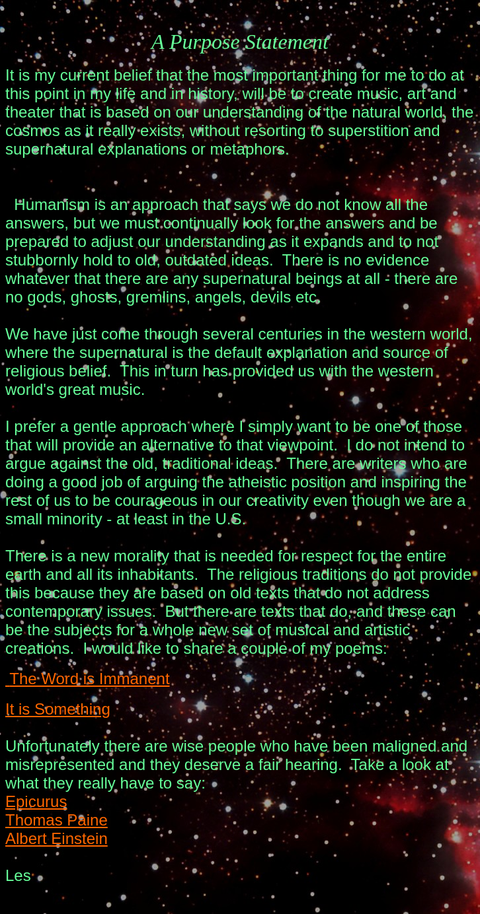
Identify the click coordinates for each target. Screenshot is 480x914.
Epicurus (36, 801)
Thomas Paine (56, 820)
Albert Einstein (56, 838)
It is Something (57, 709)
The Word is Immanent (87, 678)
